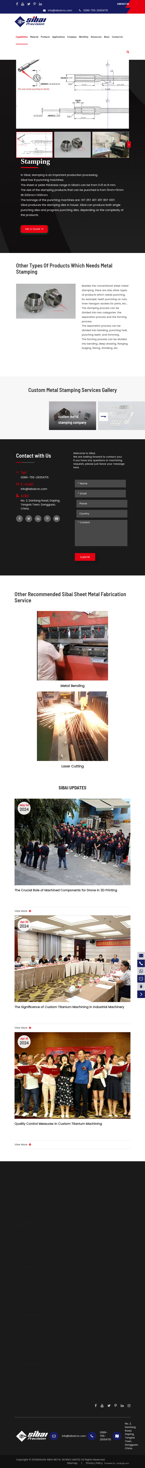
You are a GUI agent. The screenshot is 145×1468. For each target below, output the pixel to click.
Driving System (28, 1328)
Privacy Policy (94, 1463)
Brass (19, 1305)
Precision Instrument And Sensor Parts (39, 1204)
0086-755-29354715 (95, 10)
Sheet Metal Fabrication (31, 1247)
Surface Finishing (26, 1252)
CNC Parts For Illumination (32, 1209)
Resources (96, 36)
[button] (129, 144)
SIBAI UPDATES (72, 787)
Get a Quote (34, 229)
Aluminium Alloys (26, 1280)
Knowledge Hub (32, 1396)
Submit (85, 557)
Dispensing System (30, 1358)
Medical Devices (29, 1343)
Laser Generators (29, 1338)
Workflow (83, 36)
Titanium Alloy (25, 1295)
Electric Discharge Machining (34, 1257)
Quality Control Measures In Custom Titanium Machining (58, 1124)
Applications (58, 36)
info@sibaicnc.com (60, 10)
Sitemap (72, 1463)
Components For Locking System (36, 1214)
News (106, 36)
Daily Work (28, 1391)
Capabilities (22, 36)
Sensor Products (29, 1333)
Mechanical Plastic (27, 1300)
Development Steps (34, 1381)
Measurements (28, 1353)
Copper (20, 1310)
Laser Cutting (72, 766)
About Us (27, 1376)
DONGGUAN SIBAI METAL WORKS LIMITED (56, 1460)
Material (34, 36)
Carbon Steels (24, 1290)
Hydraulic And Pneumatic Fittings (36, 1199)
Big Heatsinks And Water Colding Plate (40, 1194)
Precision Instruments (32, 1348)
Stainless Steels (25, 1285)
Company (72, 36)
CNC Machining (25, 1237)
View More (23, 911)
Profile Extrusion (25, 1262)
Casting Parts (24, 1219)
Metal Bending (72, 686)
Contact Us (123, 3)
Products (45, 36)
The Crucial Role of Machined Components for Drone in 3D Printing (66, 890)
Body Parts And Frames (30, 1189)
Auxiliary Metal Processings (32, 1242)
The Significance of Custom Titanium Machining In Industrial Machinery (69, 1007)
